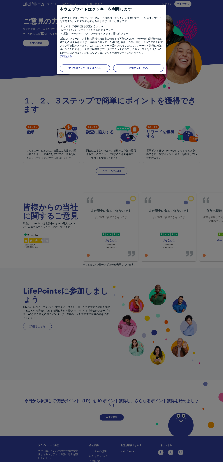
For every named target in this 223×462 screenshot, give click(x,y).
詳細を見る (66, 56)
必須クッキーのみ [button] (138, 68)
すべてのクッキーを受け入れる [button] (85, 68)
